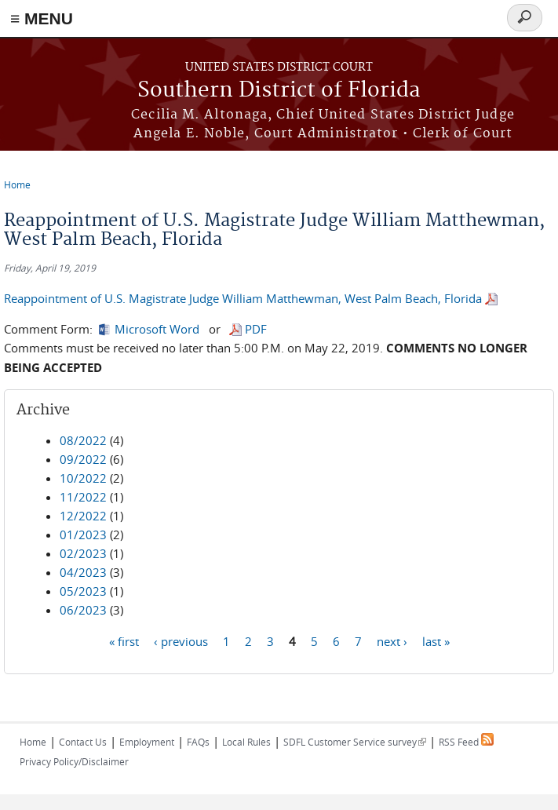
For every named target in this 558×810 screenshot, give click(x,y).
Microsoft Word (157, 329)
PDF (256, 329)
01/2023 (83, 534)
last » (436, 640)
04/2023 (83, 572)
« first (124, 640)
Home (17, 184)
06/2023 (83, 610)
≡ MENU (41, 18)
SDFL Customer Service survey (354, 741)
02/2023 (83, 553)
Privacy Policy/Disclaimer (74, 761)
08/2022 (83, 440)
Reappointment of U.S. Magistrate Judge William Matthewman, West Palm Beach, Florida (243, 298)
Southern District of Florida (279, 91)
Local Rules (246, 741)
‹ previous (181, 640)
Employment (146, 741)
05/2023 (83, 591)
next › (392, 640)
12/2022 (83, 516)
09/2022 (83, 459)
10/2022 (83, 478)
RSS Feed (466, 741)
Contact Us (83, 741)
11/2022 (83, 497)
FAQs (198, 741)
